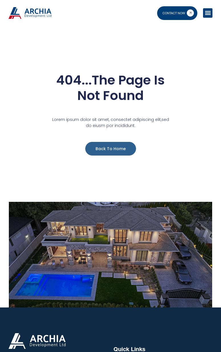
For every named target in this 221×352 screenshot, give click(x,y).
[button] (207, 13)
